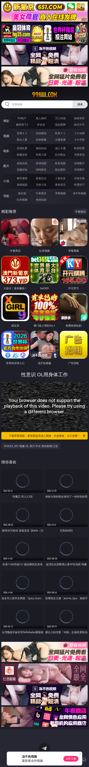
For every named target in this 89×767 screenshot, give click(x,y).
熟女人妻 (22, 139)
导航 (6, 196)
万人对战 (60, 118)
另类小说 (41, 184)
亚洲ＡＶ (22, 133)
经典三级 (41, 154)
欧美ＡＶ (60, 133)
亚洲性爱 (22, 148)
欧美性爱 (79, 148)
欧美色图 (60, 163)
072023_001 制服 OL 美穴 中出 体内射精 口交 (31, 446)
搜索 (80, 104)
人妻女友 (60, 178)
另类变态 (79, 154)
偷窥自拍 (22, 163)
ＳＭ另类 (79, 139)
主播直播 (60, 139)
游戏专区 (79, 118)
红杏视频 (22, 199)
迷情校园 (22, 184)
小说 (6, 181)
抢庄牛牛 (79, 124)
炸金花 (41, 124)
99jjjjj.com (44, 95)
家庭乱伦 (41, 178)
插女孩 (22, 193)
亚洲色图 (41, 163)
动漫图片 (79, 163)
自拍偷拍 (41, 133)
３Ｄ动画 (79, 133)
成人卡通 (60, 148)
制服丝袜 (22, 154)
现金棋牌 (60, 124)
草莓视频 (60, 193)
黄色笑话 (60, 184)
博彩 (6, 121)
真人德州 (41, 118)
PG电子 (22, 118)
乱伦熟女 (60, 154)
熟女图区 (60, 169)
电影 (6, 151)
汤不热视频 (79, 193)
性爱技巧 (79, 184)
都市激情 (22, 178)
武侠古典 (79, 178)
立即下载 (71, 758)
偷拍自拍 (41, 148)
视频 (6, 136)
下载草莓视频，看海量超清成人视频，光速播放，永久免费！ (47, 436)
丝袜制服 (41, 139)
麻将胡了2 (22, 124)
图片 (6, 166)
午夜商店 (41, 193)
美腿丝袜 (22, 169)
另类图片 (79, 169)
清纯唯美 (41, 169)
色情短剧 (41, 199)
